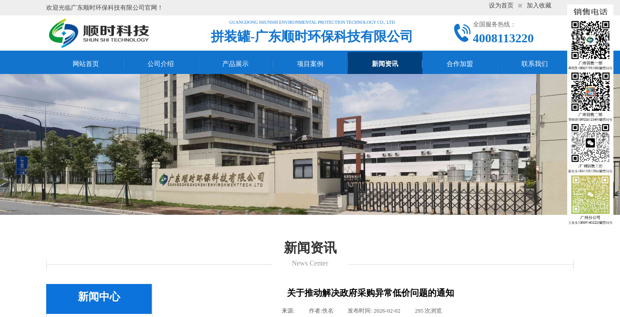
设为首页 (501, 5)
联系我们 (534, 63)
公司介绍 (160, 63)
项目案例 (310, 63)
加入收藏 (539, 5)
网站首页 (86, 63)
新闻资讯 (385, 63)
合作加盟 (460, 63)
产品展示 (235, 63)
